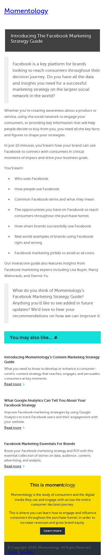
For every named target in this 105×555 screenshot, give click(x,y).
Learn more (53, 531)
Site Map (26, 552)
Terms (12, 552)
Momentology (26, 11)
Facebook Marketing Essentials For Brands (39, 444)
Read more (12, 384)
